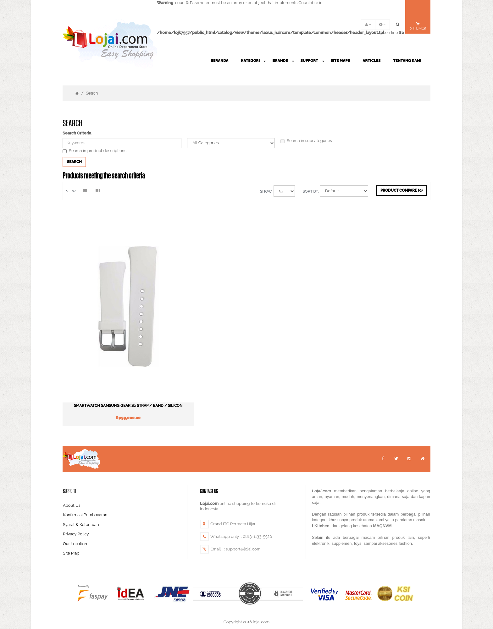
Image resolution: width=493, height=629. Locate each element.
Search (92, 93)
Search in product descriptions (94, 150)
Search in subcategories (306, 140)
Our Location (75, 525)
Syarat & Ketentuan (81, 506)
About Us (71, 487)
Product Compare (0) (401, 190)
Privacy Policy (76, 516)
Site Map (71, 535)
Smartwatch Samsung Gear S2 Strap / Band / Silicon (122, 387)
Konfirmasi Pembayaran (85, 497)
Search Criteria (77, 133)
